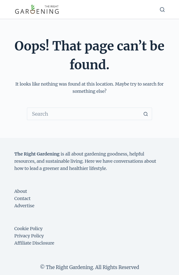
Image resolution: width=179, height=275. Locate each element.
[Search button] (146, 114)
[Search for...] (83, 114)
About (20, 191)
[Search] (162, 9)
